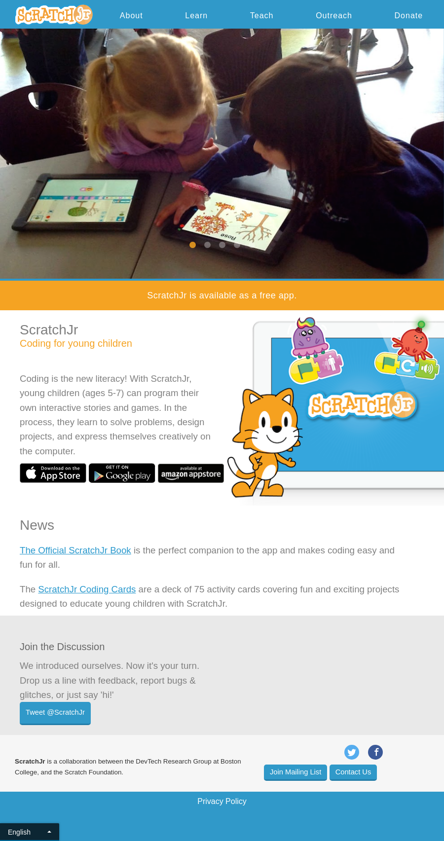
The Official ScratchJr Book (75, 550)
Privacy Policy (222, 801)
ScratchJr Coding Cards (87, 589)
